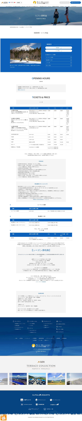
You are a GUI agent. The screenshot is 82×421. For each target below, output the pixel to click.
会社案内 (35, 341)
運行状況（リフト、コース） (20, 324)
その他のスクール (33, 333)
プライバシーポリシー (50, 339)
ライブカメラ (74, 6)
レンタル (31, 326)
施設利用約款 (41, 339)
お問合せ (21, 339)
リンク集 (40, 341)
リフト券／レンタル (16, 6)
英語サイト (47, 341)
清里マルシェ (46, 328)
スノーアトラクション (19, 328)
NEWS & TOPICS (56, 6)
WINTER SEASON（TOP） (15, 27)
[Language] (19, 2)
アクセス (62, 6)
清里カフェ (46, 326)
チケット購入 (67, 6)
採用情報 (58, 339)
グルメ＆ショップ (43, 6)
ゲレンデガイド (8, 6)
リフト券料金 (23, 27)
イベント (49, 6)
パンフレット (27, 339)
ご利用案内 (35, 339)
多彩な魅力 (17, 326)
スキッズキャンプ (33, 331)
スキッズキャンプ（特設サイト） (32, 6)
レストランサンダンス (48, 324)
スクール (23, 6)
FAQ (16, 339)
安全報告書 (64, 339)
